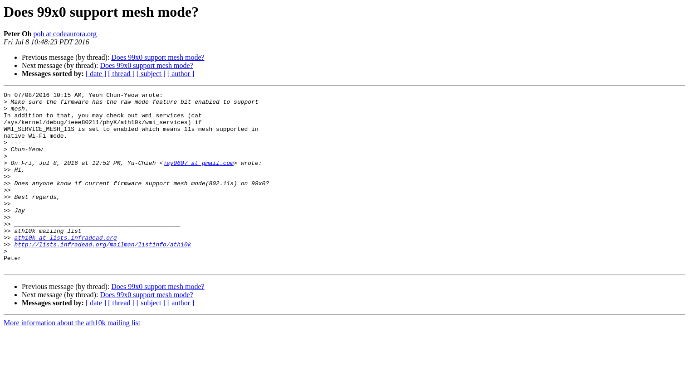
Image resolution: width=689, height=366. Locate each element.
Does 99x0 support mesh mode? (157, 57)
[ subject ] (151, 73)
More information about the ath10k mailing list (72, 358)
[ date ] (96, 73)
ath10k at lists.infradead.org (65, 267)
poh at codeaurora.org (65, 34)
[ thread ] (121, 73)
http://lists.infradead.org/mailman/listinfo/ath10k (102, 275)
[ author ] (181, 73)
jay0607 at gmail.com (198, 177)
